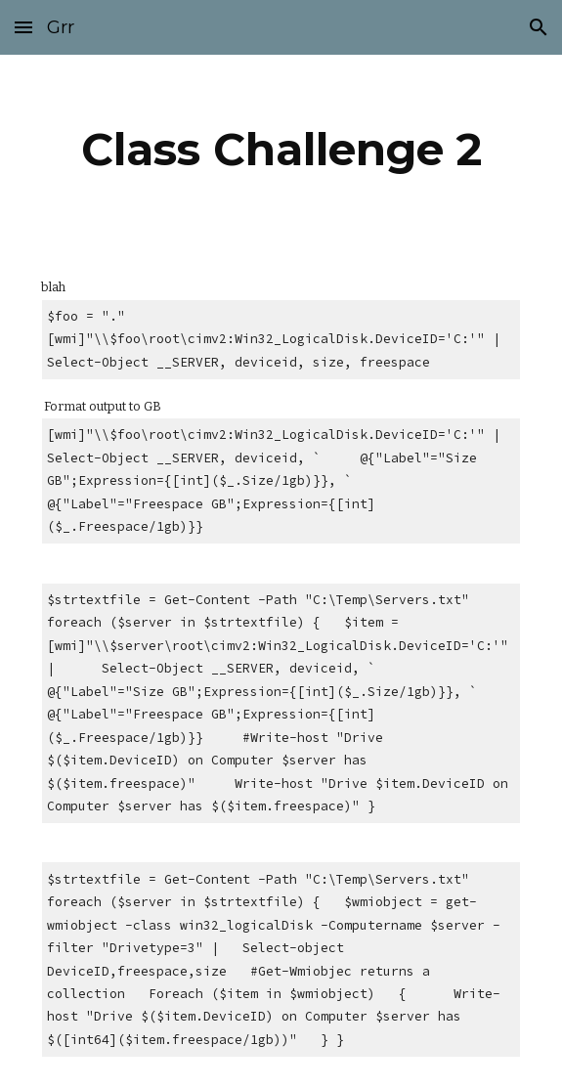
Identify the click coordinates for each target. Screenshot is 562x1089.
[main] (281, 150)
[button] (23, 27)
